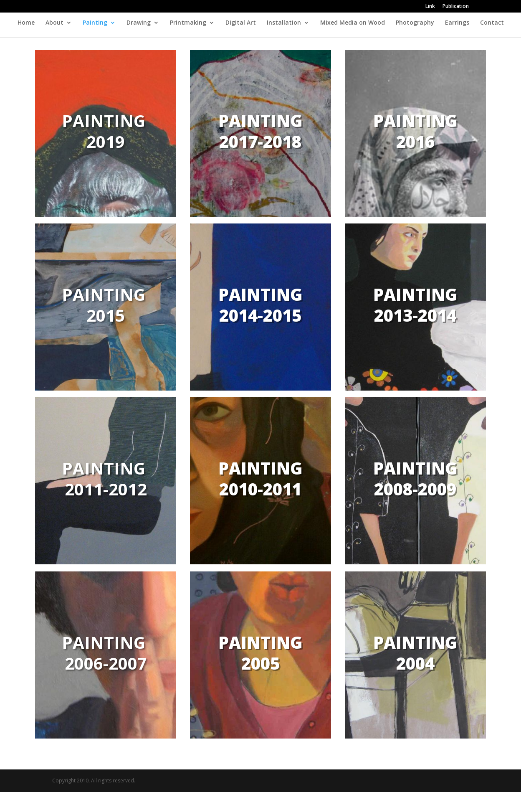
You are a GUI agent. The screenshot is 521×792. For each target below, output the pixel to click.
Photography (415, 23)
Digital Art (240, 23)
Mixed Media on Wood (352, 23)
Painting (95, 23)
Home (26, 23)
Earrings (457, 23)
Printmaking (188, 23)
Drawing (138, 23)
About (54, 23)
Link (430, 7)
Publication (456, 7)
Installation (284, 23)
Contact (492, 23)
